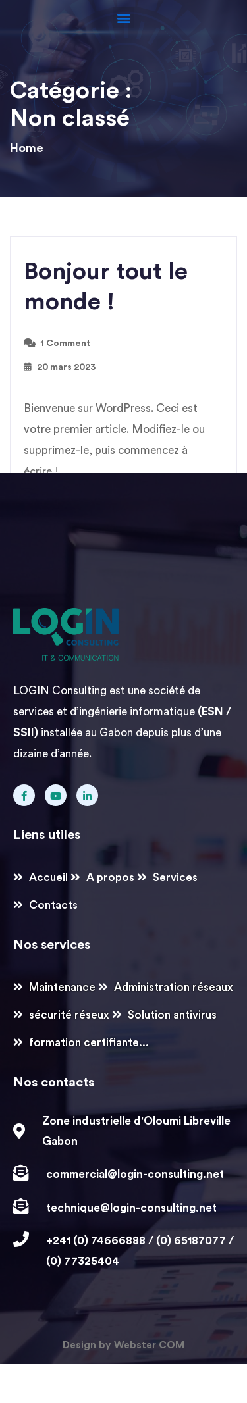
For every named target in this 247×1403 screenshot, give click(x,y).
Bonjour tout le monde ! (106, 287)
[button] (123, 17)
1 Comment (65, 343)
